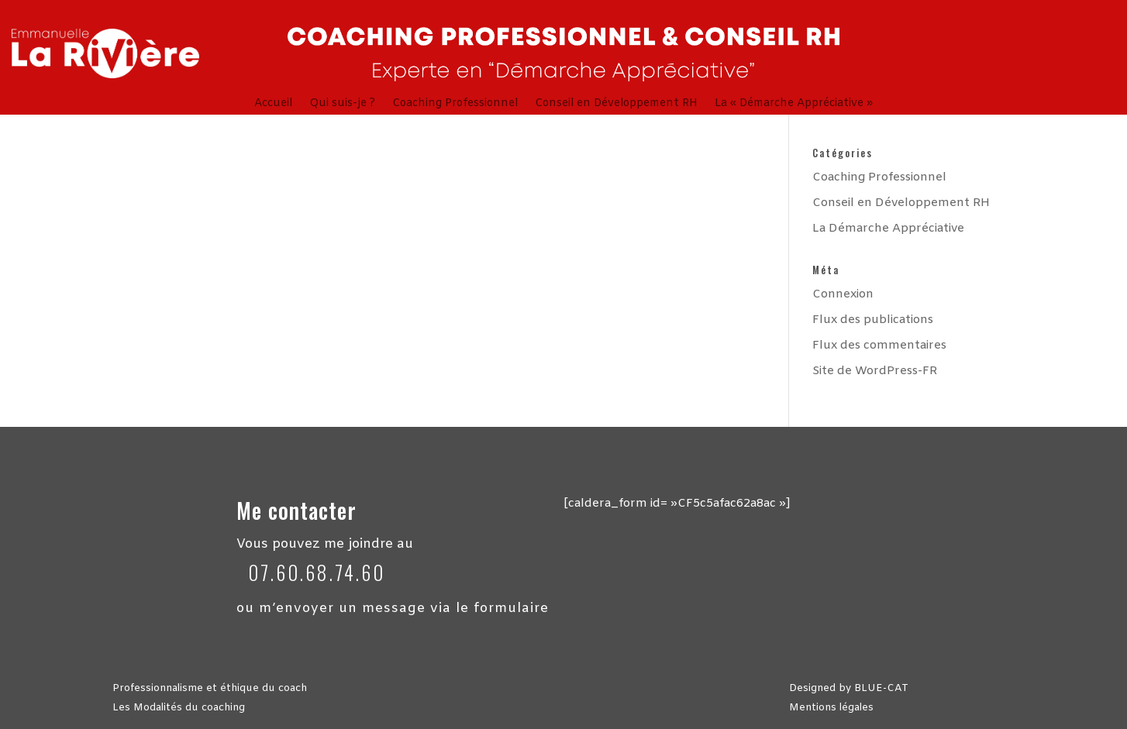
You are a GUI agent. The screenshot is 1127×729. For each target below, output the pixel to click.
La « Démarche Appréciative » (794, 104)
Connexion (843, 294)
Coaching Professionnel (455, 104)
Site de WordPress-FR (874, 371)
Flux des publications (872, 320)
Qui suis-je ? (342, 104)
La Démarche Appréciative (888, 228)
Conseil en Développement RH (616, 104)
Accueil (273, 104)
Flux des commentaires (879, 345)
